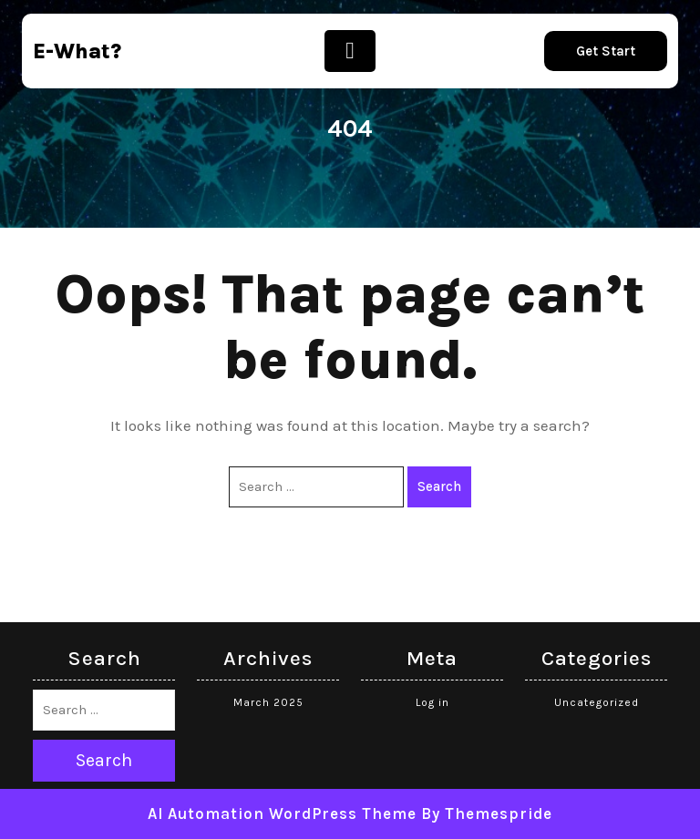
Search (439, 486)
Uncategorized (596, 702)
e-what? (77, 51)
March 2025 (268, 702)
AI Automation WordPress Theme (282, 813)
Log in (432, 702)
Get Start (605, 51)
